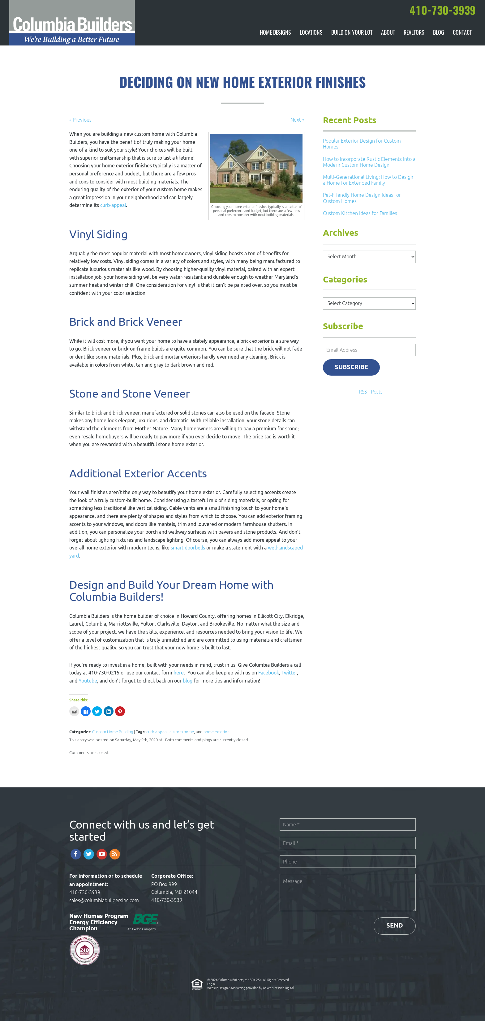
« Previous (80, 124)
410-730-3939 (84, 896)
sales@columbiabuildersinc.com (104, 904)
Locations (310, 37)
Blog (438, 37)
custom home (182, 736)
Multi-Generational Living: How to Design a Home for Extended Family (368, 184)
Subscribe (352, 371)
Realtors (413, 37)
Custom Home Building (112, 736)
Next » (297, 124)
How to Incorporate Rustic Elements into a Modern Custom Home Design (369, 166)
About (388, 37)
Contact (462, 37)
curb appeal (157, 736)
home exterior (216, 736)
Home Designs (275, 37)
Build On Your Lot (351, 37)
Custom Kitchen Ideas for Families (360, 217)
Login (211, 988)
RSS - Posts (371, 396)
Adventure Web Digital (278, 992)
